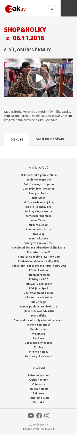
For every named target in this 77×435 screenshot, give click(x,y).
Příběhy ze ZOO (38, 279)
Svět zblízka (38, 315)
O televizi (38, 384)
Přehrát (38, 78)
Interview (38, 197)
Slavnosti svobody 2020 (39, 311)
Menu (69, 8)
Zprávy (38, 347)
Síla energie (38, 302)
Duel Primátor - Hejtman (39, 188)
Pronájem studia (38, 398)
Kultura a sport (38, 225)
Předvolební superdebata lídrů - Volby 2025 (39, 265)
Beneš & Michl (45, 428)
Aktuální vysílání (38, 375)
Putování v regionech (38, 284)
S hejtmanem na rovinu (38, 293)
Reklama (38, 393)
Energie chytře (38, 193)
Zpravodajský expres (38, 343)
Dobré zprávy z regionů (38, 184)
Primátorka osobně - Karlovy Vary (39, 256)
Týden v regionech (38, 324)
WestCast (38, 333)
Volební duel (38, 329)
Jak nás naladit (38, 388)
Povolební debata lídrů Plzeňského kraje (38, 247)
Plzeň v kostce (38, 238)
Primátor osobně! (38, 252)
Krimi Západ (38, 220)
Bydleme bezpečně (38, 179)
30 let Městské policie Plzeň (39, 175)
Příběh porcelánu (39, 275)
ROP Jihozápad (38, 288)
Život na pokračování (38, 356)
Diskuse (16, 139)
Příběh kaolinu (38, 270)
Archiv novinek (38, 379)
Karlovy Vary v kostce (38, 211)
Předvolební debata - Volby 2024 (38, 261)
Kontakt (38, 402)
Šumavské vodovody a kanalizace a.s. (38, 320)
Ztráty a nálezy (38, 352)
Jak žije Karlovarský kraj (38, 202)
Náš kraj (38, 234)
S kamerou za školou (38, 297)
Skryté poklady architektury (38, 306)
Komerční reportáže (38, 216)
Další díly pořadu (50, 139)
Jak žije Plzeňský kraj (38, 207)
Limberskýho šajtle (38, 229)
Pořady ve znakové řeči (38, 243)
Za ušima (38, 338)
